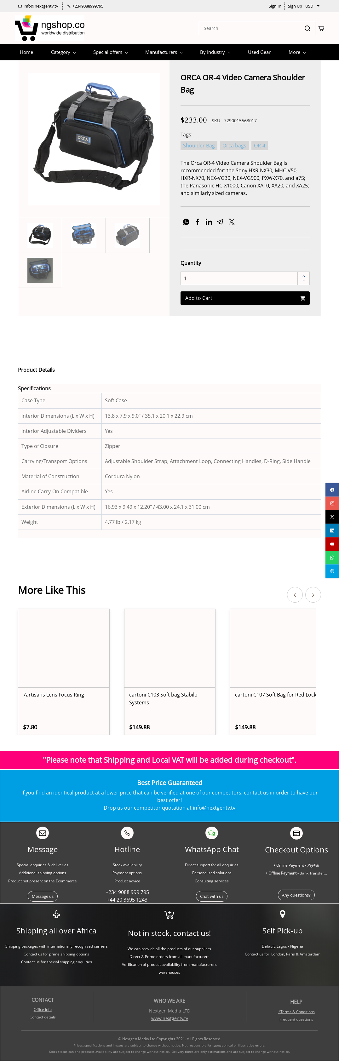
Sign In (275, 6)
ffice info (44, 1009)
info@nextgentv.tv (214, 807)
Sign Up (295, 6)
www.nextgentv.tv (169, 1018)
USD (309, 6)
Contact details (43, 1017)
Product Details (36, 369)
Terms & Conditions (297, 1011)
